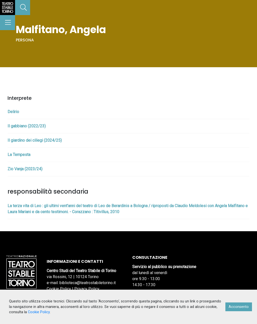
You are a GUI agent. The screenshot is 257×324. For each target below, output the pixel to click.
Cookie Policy (59, 288)
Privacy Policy (86, 288)
